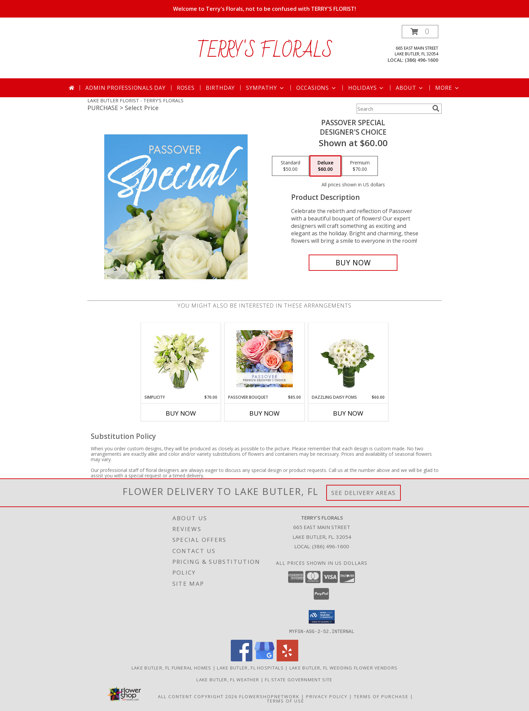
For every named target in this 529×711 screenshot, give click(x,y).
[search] (435, 108)
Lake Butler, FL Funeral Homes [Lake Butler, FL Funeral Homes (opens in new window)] (172, 667)
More (447, 87)
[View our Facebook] (241, 659)
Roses (186, 87)
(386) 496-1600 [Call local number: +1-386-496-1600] (421, 60)
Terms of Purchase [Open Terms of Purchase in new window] (381, 696)
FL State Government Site (298, 679)
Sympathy (265, 87)
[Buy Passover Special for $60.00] (353, 263)
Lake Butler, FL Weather (227, 679)
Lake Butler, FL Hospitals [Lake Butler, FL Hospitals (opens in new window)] (250, 667)
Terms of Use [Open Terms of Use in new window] (285, 700)
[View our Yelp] (287, 659)
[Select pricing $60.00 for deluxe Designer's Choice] (325, 166)
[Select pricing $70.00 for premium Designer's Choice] (360, 166)
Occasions (316, 87)
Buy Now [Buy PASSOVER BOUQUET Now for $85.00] (264, 413)
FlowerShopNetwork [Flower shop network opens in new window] (269, 696)
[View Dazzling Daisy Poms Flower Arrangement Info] (348, 358)
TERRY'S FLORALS (265, 51)
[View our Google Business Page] (264, 659)
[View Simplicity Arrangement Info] (181, 358)
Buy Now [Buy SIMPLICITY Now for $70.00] (181, 413)
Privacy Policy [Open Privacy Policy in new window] (326, 696)
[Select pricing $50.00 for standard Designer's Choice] (290, 166)
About (410, 87)
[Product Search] (393, 108)
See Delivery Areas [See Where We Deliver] (363, 493)
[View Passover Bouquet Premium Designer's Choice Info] (264, 358)
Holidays (366, 87)
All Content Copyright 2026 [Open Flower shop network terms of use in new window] (198, 696)
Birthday (220, 87)
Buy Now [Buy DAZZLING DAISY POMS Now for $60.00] (348, 413)
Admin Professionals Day (125, 87)
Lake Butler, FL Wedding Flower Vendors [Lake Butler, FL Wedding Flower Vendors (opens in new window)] (343, 667)
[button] (420, 31)
